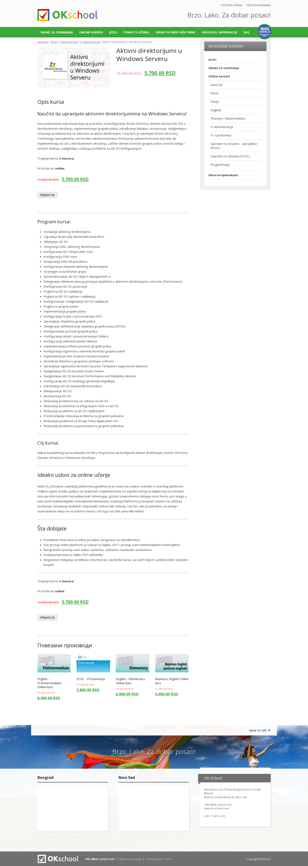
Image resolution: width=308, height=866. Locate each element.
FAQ (246, 32)
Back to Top (258, 730)
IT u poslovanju (221, 135)
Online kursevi (91, 32)
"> (72, 809)
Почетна (43, 42)
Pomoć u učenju (136, 32)
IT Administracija (90, 42)
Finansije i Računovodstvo (228, 118)
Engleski (216, 110)
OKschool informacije (219, 32)
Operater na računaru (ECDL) (230, 156)
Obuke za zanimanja (56, 32)
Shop (54, 42)
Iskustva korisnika (259, 5)
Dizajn (215, 102)
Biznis (214, 93)
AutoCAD (217, 85)
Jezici (113, 32)
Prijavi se (47, 195)
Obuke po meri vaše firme (175, 32)
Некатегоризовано (223, 175)
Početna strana (231, 5)
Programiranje (220, 165)
